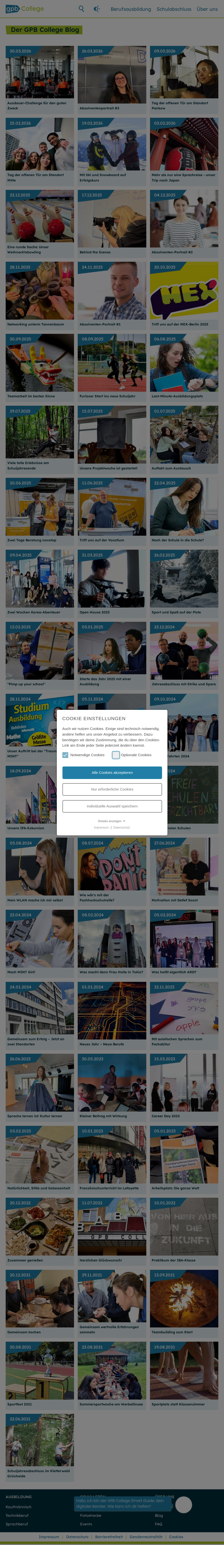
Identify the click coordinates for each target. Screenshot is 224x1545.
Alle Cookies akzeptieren (112, 772)
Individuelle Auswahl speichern (112, 806)
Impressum (101, 827)
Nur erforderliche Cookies (112, 789)
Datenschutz (121, 827)
